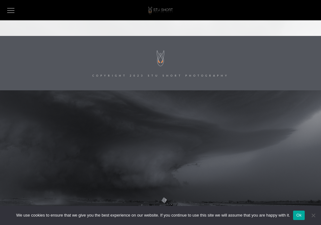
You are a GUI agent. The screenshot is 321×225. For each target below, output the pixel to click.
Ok (299, 215)
